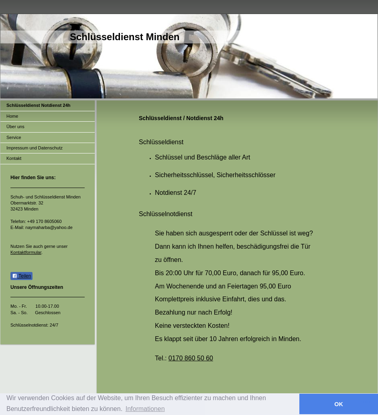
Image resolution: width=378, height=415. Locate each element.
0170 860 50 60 (191, 358)
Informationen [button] (145, 408)
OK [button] (338, 404)
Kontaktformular (25, 252)
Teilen (21, 276)
